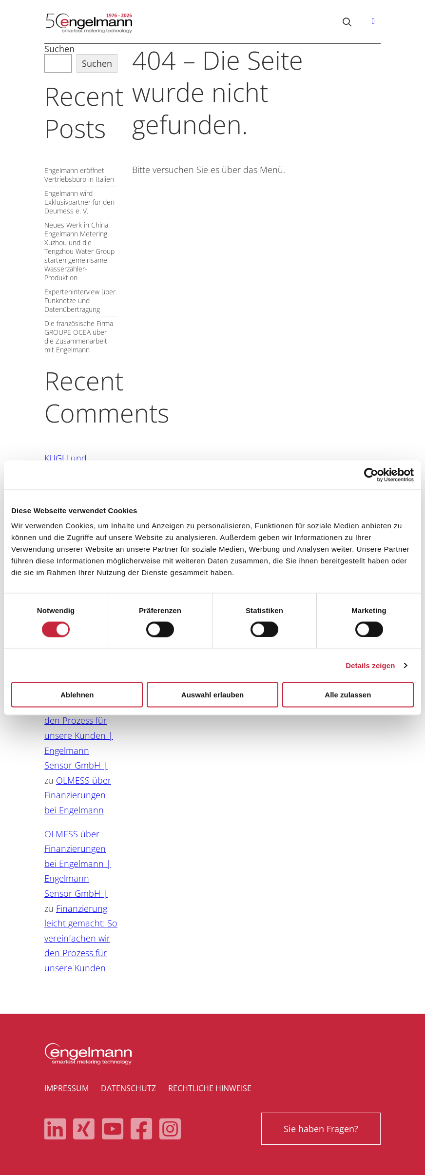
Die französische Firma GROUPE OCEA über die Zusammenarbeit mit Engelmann (78, 336)
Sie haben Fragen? (321, 1129)
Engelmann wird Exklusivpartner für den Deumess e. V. (79, 202)
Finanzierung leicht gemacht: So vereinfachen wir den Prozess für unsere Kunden (80, 938)
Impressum (66, 1088)
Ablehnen (77, 695)
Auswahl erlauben (212, 695)
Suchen (59, 49)
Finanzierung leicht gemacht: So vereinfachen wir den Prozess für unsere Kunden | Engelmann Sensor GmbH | (80, 720)
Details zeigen (370, 665)
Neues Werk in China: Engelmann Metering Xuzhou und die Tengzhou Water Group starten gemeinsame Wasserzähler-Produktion (79, 251)
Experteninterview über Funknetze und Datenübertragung (80, 301)
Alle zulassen (348, 695)
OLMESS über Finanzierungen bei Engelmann (77, 795)
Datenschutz (128, 1088)
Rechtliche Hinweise (209, 1088)
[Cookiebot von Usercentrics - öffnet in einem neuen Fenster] (371, 474)
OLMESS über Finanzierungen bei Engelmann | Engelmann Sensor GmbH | (77, 863)
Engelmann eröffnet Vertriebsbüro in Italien (79, 175)
